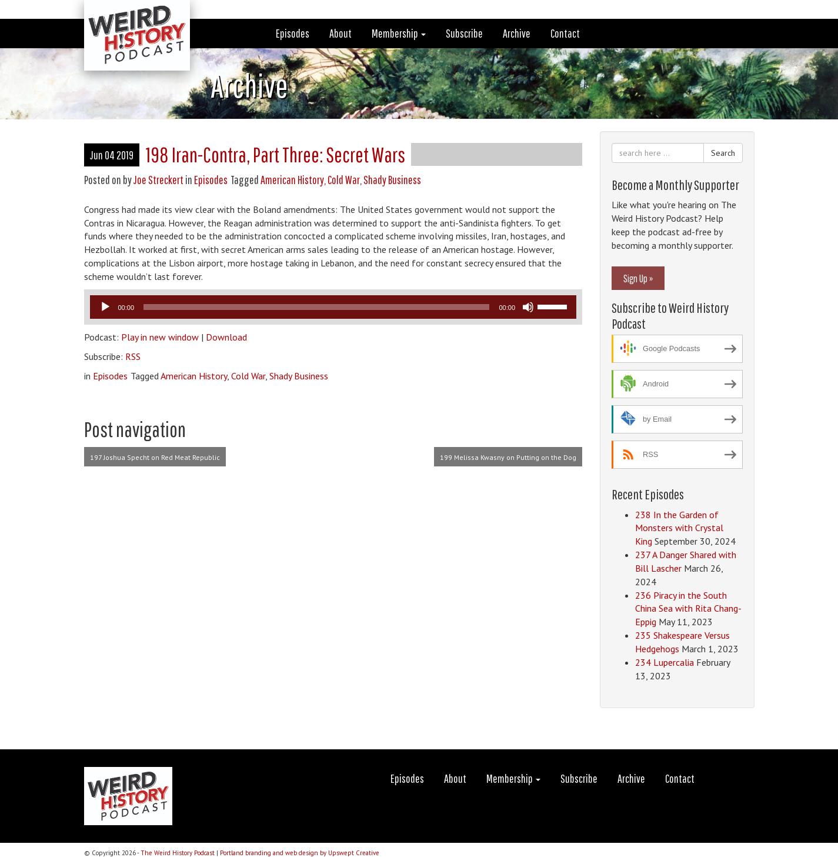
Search (723, 153)
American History (292, 179)
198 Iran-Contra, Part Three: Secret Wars (275, 154)
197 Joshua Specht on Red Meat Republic (155, 457)
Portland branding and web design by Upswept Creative (299, 853)
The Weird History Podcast (178, 853)
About (340, 33)
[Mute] (528, 307)
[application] (333, 307)
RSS (133, 356)
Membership (399, 33)
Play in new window (160, 337)
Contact (565, 33)
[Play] (105, 307)
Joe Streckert (158, 179)
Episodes (292, 33)
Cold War (344, 179)
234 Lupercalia (664, 662)
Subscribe (464, 33)
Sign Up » (638, 278)
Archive (516, 33)
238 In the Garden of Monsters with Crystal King (679, 528)
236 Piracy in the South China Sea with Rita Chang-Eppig (688, 608)
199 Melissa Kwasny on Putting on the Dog (508, 457)
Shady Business (392, 179)
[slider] (316, 307)
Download (226, 337)
